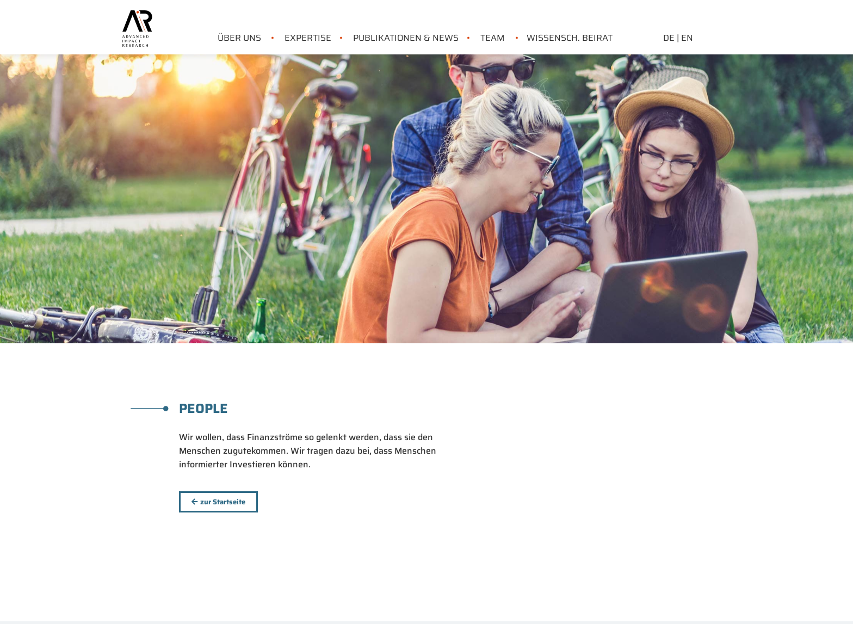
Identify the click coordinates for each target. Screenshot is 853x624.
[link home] (137, 16)
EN (687, 38)
